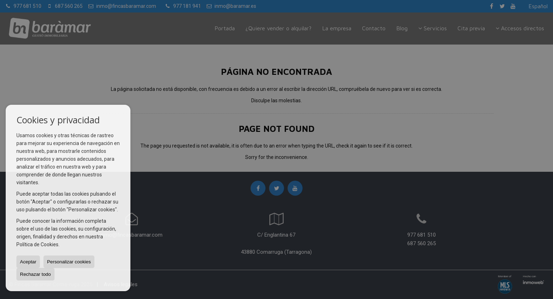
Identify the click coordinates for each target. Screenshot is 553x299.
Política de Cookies (37, 244)
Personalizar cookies (69, 261)
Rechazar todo (35, 274)
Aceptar (28, 261)
